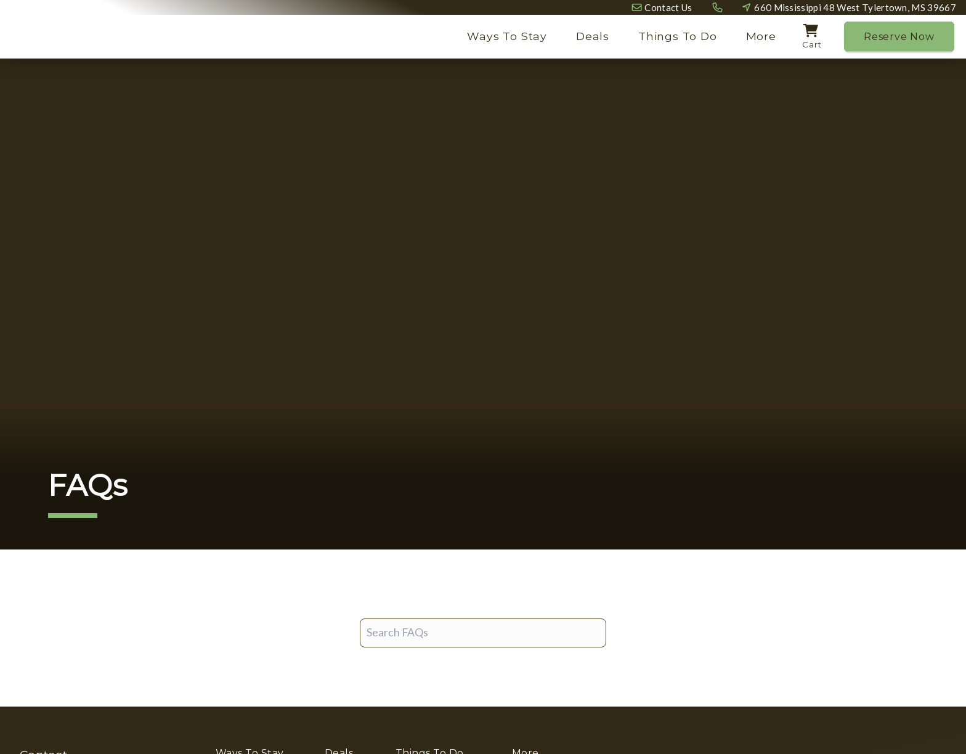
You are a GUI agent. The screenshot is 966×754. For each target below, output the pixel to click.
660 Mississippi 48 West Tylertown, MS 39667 (855, 7)
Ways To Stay (507, 36)
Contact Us (668, 7)
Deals (592, 36)
